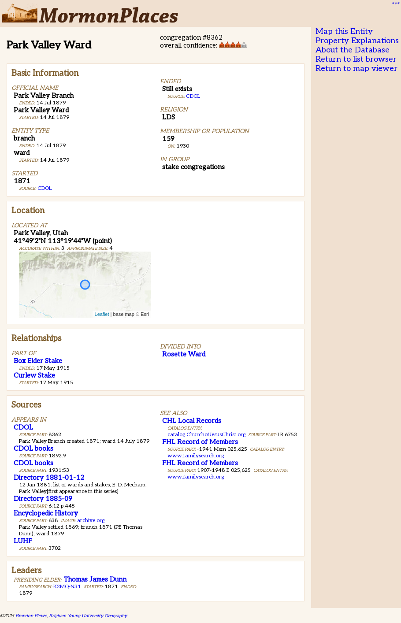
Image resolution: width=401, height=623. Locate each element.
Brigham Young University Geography (88, 616)
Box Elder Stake (38, 361)
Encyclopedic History (46, 513)
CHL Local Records (191, 421)
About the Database (353, 50)
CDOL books (33, 448)
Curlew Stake (34, 375)
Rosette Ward (183, 354)
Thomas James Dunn (94, 579)
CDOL (44, 188)
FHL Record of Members (200, 442)
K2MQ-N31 (67, 586)
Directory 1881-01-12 (49, 478)
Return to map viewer (356, 68)
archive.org (90, 520)
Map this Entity (344, 31)
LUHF (23, 541)
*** (395, 5)
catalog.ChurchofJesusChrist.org (206, 434)
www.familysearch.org (195, 455)
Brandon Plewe (31, 616)
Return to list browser (356, 59)
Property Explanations (357, 40)
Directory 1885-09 (43, 499)
